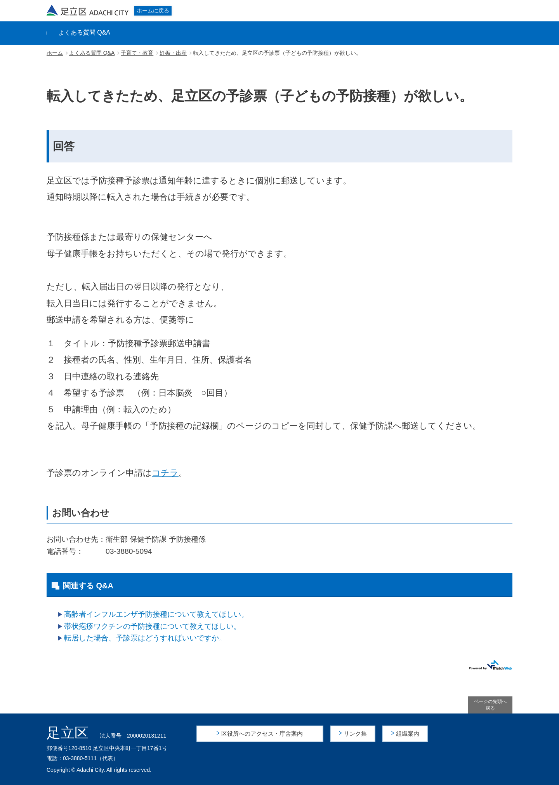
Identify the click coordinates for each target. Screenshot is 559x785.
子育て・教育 (137, 53)
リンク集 (356, 733)
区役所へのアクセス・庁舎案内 (262, 733)
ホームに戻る (153, 10)
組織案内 (408, 733)
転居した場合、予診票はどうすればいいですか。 (145, 638)
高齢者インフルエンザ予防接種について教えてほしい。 (156, 614)
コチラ (165, 473)
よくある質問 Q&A (84, 32)
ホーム (55, 53)
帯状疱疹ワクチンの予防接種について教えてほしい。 (152, 626)
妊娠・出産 (173, 53)
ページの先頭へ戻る (490, 705)
